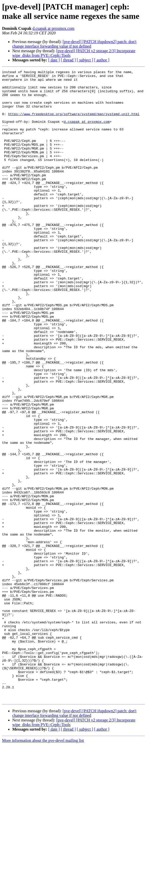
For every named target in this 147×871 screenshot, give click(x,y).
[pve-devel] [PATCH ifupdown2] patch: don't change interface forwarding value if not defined (74, 43)
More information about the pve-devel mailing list (43, 866)
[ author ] (101, 60)
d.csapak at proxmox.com (53, 28)
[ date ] (54, 60)
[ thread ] (68, 60)
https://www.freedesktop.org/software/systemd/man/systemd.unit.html (73, 123)
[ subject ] (85, 60)
